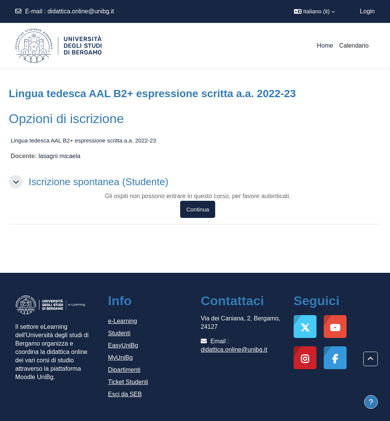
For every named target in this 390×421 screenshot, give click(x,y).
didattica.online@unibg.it (81, 11)
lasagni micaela (59, 156)
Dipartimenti (124, 370)
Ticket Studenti (128, 382)
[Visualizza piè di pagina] (371, 402)
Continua (197, 209)
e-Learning (122, 321)
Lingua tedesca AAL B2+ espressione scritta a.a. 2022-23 (83, 140)
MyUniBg (120, 357)
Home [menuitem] (325, 45)
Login (367, 11)
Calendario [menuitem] (354, 45)
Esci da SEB (125, 394)
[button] (314, 11)
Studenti (119, 333)
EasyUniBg (123, 345)
